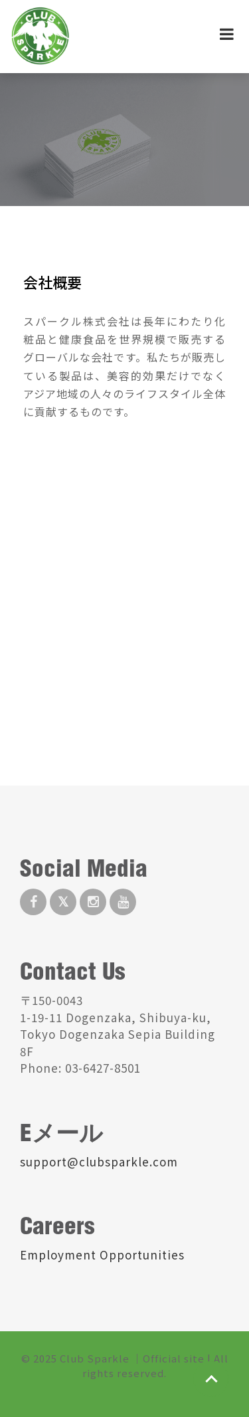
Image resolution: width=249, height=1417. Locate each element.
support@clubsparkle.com (99, 1161)
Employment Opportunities (102, 1254)
